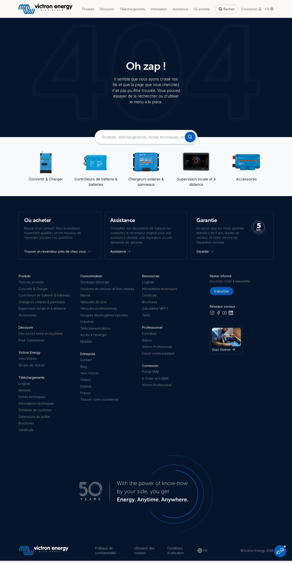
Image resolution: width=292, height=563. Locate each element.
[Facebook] (218, 314)
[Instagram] (212, 314)
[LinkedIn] (231, 314)
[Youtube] (224, 314)
